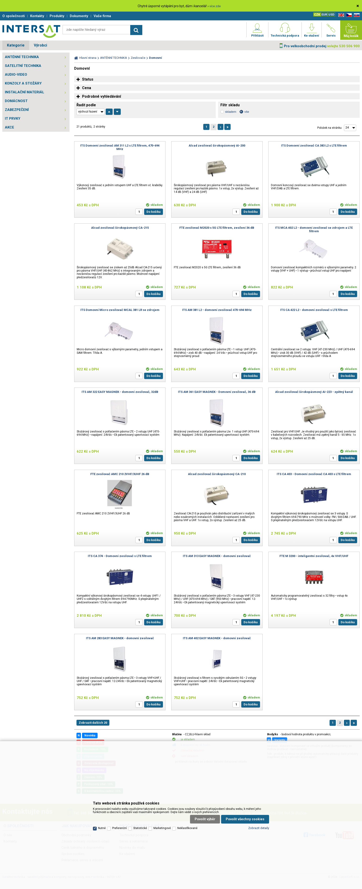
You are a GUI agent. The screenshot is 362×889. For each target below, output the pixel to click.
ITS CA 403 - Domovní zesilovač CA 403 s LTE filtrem (314, 474)
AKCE (9, 127)
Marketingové (162, 828)
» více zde (214, 6)
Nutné (102, 828)
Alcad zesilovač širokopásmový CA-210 (217, 474)
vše (246, 111)
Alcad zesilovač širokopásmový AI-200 (217, 145)
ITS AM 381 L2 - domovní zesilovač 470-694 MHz (217, 310)
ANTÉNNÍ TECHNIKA (22, 57)
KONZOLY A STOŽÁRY (23, 83)
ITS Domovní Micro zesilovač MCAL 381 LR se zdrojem (119, 310)
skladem (230, 111)
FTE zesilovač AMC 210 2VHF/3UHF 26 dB (119, 474)
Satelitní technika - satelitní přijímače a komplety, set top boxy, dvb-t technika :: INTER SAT (31, 31)
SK (356, 15)
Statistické (140, 828)
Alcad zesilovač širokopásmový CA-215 (120, 227)
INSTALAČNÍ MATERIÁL (24, 92)
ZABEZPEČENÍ (17, 110)
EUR (324, 14)
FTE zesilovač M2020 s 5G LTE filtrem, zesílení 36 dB (216, 227)
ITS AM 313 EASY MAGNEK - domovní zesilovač (217, 556)
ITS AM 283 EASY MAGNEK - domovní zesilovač (120, 638)
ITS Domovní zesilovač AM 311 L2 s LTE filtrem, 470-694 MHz (119, 147)
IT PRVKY (12, 118)
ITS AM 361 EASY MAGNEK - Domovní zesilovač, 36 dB (217, 392)
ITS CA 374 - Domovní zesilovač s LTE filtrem (120, 556)
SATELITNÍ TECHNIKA (23, 66)
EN (340, 15)
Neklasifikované (187, 828)
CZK (317, 14)
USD (331, 14)
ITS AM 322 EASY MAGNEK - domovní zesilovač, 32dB (120, 392)
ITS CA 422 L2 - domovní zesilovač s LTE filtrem (314, 310)
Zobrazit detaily (258, 828)
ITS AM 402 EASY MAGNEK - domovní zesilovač (217, 638)
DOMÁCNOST (16, 101)
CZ (348, 15)
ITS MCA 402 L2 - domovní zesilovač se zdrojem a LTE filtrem (314, 229)
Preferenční (119, 828)
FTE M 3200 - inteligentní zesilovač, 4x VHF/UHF (313, 556)
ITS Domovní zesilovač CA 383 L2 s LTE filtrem (314, 145)
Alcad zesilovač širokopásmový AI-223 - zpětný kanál (314, 392)
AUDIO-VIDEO (16, 74)
